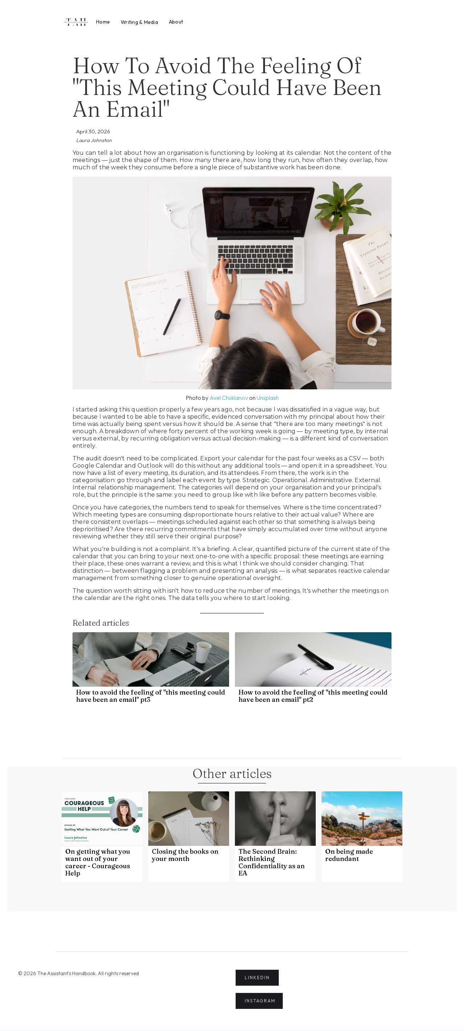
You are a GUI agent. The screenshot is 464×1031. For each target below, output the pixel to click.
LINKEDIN (257, 977)
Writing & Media (139, 22)
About (176, 21)
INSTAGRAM (260, 1000)
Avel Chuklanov (229, 397)
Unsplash (268, 397)
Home (103, 21)
